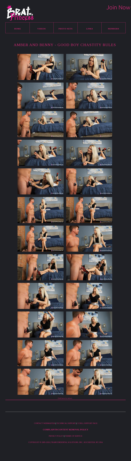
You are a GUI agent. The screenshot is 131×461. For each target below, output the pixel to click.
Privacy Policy (56, 436)
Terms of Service (73, 436)
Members (113, 29)
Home (17, 29)
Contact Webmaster (44, 423)
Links (89, 29)
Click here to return (65, 398)
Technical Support (66, 423)
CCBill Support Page (87, 423)
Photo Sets (65, 29)
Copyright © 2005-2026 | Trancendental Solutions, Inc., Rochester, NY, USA (65, 442)
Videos (41, 29)
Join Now (118, 7)
